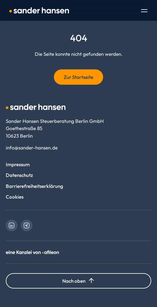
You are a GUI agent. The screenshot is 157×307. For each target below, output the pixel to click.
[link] (11, 225)
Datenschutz (19, 175)
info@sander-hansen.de (32, 148)
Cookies (14, 197)
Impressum (18, 164)
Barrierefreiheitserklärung (34, 186)
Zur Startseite (78, 77)
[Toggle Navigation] (144, 11)
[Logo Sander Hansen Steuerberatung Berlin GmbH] (39, 10)
